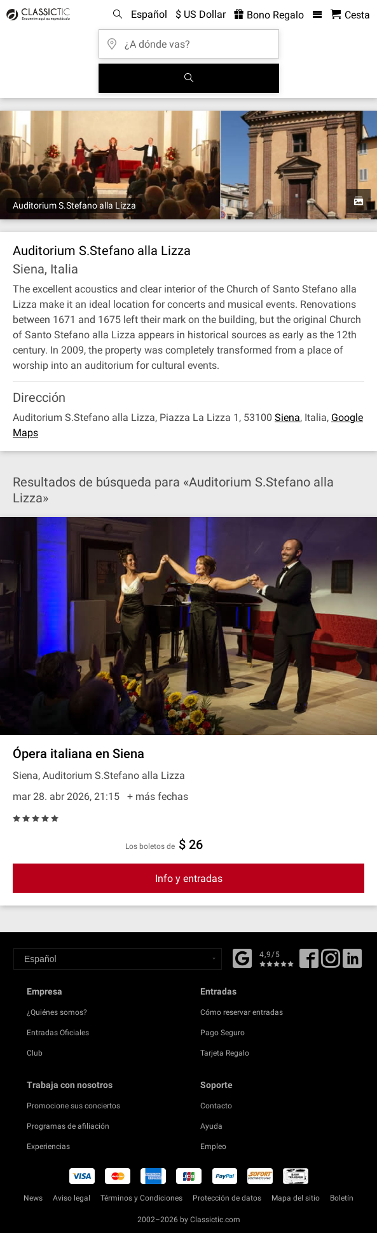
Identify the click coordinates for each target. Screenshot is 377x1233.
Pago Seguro (222, 1032)
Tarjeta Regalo (224, 1053)
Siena (287, 417)
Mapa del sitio (295, 1198)
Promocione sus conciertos (73, 1105)
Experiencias (48, 1146)
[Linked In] (352, 962)
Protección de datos (227, 1198)
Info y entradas (189, 878)
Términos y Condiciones (141, 1198)
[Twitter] (330, 962)
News (33, 1198)
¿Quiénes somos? (57, 1012)
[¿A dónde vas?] (189, 40)
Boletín (341, 1198)
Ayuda (211, 1126)
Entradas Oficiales (58, 1032)
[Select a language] (117, 959)
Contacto (216, 1105)
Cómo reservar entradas (241, 1012)
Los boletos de (150, 846)
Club (35, 1053)
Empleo (213, 1146)
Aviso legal (71, 1198)
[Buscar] (189, 78)
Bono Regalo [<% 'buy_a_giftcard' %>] (269, 15)
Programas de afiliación (68, 1126)
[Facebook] (242, 957)
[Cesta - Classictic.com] (350, 15)
